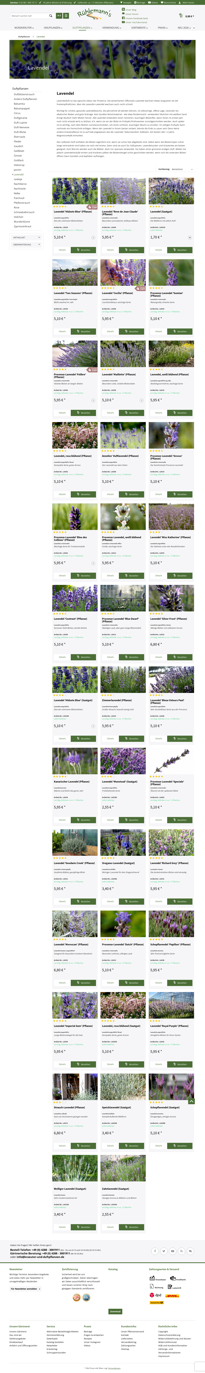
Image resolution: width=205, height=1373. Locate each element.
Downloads (52, 1338)
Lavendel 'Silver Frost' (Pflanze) (168, 618)
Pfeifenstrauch (22, 202)
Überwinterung (22, 244)
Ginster (18, 155)
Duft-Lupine (20, 122)
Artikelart (19, 237)
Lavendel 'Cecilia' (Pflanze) (117, 293)
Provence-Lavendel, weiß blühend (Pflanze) (121, 539)
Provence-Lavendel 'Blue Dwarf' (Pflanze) (120, 620)
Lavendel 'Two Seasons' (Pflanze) (73, 293)
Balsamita (19, 103)
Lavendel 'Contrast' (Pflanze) (70, 618)
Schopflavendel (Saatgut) (165, 1107)
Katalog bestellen (55, 1342)
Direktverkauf (16, 1342)
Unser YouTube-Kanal (134, 22)
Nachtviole (20, 188)
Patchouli (19, 198)
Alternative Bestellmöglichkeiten (63, 1331)
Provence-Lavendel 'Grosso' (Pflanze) (166, 457)
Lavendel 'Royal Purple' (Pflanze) (169, 1026)
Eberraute (19, 136)
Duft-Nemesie (21, 127)
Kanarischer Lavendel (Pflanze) (72, 781)
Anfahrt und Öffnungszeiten (23, 1345)
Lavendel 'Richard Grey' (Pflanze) (169, 863)
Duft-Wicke (20, 132)
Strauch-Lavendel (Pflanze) (69, 1107)
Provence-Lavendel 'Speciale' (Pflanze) (167, 783)
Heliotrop (19, 165)
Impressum (164, 1356)
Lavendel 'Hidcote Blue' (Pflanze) (73, 211)
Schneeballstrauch (24, 212)
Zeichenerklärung (55, 1335)
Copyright (163, 1331)
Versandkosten (114, 1368)
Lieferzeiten (127, 1338)
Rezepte (125, 2)
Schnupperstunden (56, 1352)
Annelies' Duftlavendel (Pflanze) (120, 456)
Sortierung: (164, 169)
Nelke (17, 193)
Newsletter (52, 1345)
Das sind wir (15, 1335)
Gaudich (18, 146)
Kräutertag (52, 1349)
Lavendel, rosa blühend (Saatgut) (121, 1026)
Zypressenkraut (22, 226)
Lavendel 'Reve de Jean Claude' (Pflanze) (120, 213)
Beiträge (139, 2)
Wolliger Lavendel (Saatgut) (70, 1188)
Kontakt (125, 1335)
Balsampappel (22, 108)
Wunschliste (168, 2)
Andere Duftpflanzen (25, 99)
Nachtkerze (20, 184)
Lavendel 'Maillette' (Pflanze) (119, 374)
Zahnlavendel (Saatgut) (115, 1188)
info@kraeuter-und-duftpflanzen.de (40, 1257)
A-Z (59, 15)
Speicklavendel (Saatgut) (116, 1107)
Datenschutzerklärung (169, 1335)
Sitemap (125, 1349)
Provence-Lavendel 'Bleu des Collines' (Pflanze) (70, 539)
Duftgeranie (20, 118)
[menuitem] (126, 2)
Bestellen (83, 249)
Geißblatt (19, 151)
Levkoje (18, 179)
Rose (16, 207)
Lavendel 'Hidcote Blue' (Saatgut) (73, 700)
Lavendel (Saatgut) (161, 211)
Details (62, 249)
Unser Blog (129, 9)
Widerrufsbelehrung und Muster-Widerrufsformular (175, 1340)
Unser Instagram (92, 1342)
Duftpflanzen (20, 88)
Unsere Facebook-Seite (135, 18)
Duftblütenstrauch (24, 94)
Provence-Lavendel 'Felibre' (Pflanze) (70, 376)
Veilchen (18, 217)
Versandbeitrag (128, 1342)
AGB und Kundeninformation (172, 1345)
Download (115, 1311)
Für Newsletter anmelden (25, 1288)
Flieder (17, 141)
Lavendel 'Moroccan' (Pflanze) (71, 944)
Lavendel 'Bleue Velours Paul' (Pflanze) (167, 702)
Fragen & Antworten (94, 1335)
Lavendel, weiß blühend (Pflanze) (169, 374)
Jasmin (17, 169)
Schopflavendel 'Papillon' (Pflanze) (170, 944)
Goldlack (18, 160)
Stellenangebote (17, 1338)
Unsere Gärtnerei (18, 1331)
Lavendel (19, 174)
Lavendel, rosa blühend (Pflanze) (73, 456)
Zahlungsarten (128, 1345)
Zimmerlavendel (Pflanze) (117, 700)
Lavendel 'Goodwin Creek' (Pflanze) (74, 863)
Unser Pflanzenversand (132, 1331)
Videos (153, 2)
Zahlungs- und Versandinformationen (169, 1351)
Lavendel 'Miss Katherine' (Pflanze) (170, 537)
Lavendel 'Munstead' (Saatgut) (119, 781)
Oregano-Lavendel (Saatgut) (118, 863)
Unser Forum (130, 13)
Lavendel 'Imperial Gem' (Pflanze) (73, 1026)
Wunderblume (22, 221)
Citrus (17, 113)
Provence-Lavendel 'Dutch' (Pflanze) (123, 944)
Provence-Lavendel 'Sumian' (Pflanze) (166, 294)
